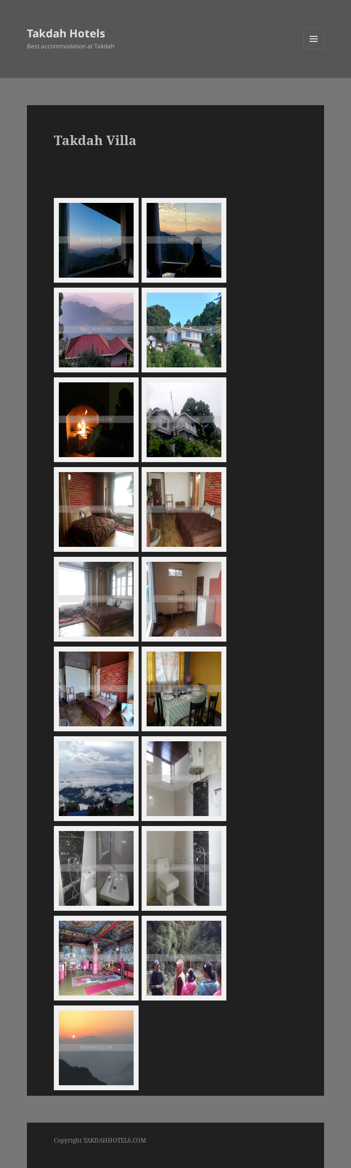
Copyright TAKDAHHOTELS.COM (100, 1140)
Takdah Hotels (66, 32)
